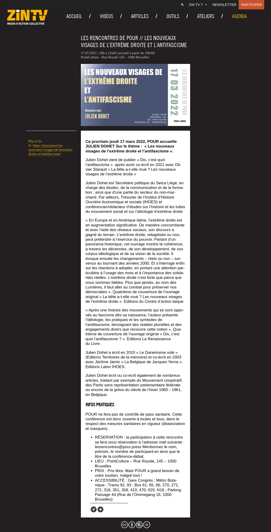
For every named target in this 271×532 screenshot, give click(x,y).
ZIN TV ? (198, 5)
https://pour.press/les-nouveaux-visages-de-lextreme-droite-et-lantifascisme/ (50, 150)
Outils (172, 16)
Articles (140, 16)
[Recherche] (182, 4)
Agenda (239, 16)
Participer (251, 5)
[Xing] (94, 509)
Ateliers (205, 16)
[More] (100, 509)
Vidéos (106, 16)
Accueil (74, 16)
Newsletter (224, 5)
